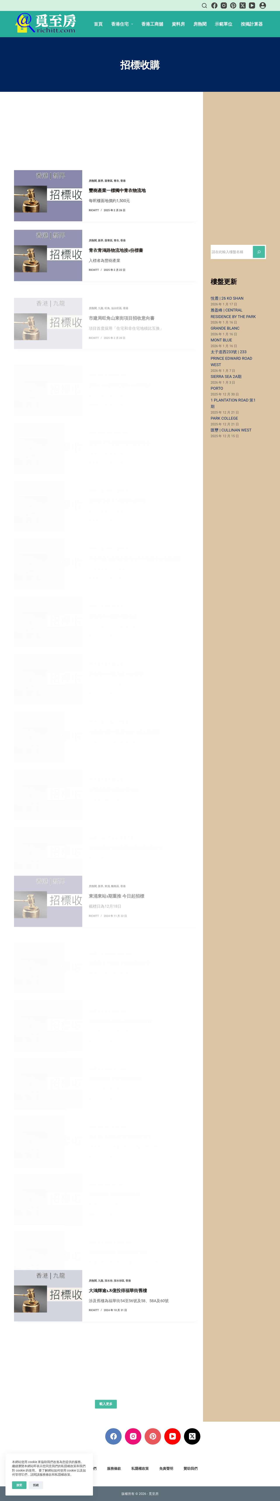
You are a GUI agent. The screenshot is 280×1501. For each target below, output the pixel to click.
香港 (123, 195)
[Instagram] (224, 5)
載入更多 (105, 1403)
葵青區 (108, 195)
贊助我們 (191, 1468)
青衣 (116, 195)
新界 (100, 195)
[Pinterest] (233, 5)
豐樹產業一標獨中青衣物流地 (117, 204)
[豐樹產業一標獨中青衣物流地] (48, 209)
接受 (19, 1485)
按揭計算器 (252, 24)
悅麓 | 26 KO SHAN (227, 298)
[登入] (262, 5)
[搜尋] (204, 5)
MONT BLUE (221, 340)
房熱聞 (199, 24)
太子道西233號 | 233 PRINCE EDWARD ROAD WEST (231, 358)
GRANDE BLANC (225, 328)
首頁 (98, 24)
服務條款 (114, 1468)
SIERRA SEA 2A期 (226, 376)
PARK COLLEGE (224, 418)
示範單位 (223, 24)
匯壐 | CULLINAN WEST (231, 430)
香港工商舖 (152, 24)
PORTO (217, 388)
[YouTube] (252, 5)
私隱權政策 (140, 1468)
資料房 (178, 24)
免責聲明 (166, 1468)
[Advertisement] (106, 137)
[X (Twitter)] (243, 5)
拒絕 (36, 1485)
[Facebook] (214, 5)
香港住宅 (123, 24)
